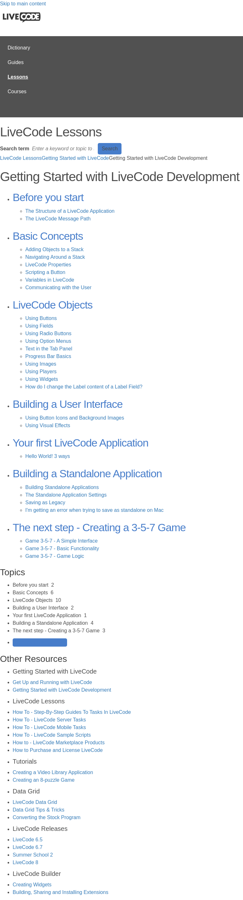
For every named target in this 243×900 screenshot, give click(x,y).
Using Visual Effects (47, 425)
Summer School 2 (33, 855)
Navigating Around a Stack (55, 257)
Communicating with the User (58, 287)
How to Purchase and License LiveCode (58, 750)
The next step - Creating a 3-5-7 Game (99, 527)
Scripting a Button (45, 272)
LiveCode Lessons (21, 158)
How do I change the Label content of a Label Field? (83, 386)
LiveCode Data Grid (35, 802)
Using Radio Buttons (48, 333)
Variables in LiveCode (49, 280)
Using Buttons (41, 318)
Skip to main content (23, 3)
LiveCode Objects (52, 305)
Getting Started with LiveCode (75, 158)
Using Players (41, 371)
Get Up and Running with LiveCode (52, 682)
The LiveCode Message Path (57, 218)
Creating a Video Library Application (53, 772)
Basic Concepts (48, 236)
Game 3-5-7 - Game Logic (54, 556)
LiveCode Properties (48, 264)
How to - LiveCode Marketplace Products (59, 742)
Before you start (48, 197)
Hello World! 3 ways (47, 456)
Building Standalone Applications (62, 487)
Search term (14, 148)
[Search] (64, 148)
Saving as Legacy (45, 502)
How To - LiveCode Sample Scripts (52, 735)
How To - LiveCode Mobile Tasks (49, 727)
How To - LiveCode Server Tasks (49, 719)
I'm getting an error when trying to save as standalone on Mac (94, 510)
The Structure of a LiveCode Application (70, 211)
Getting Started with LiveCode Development (62, 690)
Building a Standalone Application (87, 473)
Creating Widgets (32, 884)
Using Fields (39, 326)
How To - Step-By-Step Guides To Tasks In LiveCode (72, 712)
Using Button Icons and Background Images (74, 418)
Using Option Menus (48, 341)
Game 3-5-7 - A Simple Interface (61, 541)
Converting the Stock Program (46, 817)
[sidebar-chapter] (128, 585)
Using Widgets (41, 379)
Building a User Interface (67, 404)
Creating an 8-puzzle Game (44, 780)
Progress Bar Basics (48, 356)
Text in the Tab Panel (48, 348)
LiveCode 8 (25, 862)
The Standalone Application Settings (66, 495)
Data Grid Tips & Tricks (39, 809)
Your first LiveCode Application (80, 443)
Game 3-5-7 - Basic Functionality (62, 548)
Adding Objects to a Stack (54, 249)
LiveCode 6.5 (27, 839)
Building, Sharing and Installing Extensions (60, 892)
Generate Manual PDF (40, 642)
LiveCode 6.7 (27, 847)
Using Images (40, 364)
